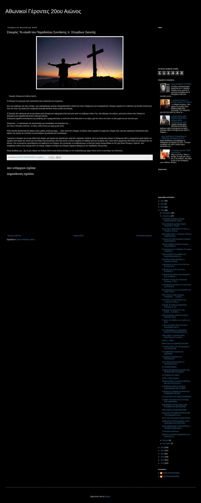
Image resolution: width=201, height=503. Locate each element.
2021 (163, 204)
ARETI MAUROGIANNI (171, 473)
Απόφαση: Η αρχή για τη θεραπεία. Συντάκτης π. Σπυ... (174, 280)
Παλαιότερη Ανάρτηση (144, 236)
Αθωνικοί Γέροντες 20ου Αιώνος (43, 11)
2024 (163, 201)
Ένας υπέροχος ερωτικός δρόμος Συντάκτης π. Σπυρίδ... (174, 225)
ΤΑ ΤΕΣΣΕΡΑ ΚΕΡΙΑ (169, 367)
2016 (163, 454)
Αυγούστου (167, 216)
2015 (163, 457)
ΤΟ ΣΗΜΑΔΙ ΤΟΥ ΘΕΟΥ (171, 375)
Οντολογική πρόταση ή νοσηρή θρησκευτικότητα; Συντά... (173, 220)
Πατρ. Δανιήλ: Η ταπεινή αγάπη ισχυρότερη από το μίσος (173, 336)
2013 (163, 463)
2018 (163, 447)
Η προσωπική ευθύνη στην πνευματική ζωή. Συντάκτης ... (176, 275)
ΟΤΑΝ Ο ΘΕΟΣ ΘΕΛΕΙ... (171, 378)
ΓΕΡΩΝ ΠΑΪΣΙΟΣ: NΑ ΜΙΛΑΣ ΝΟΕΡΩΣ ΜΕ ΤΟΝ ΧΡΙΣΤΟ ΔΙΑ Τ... (176, 382)
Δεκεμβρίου (167, 213)
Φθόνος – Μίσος (168, 340)
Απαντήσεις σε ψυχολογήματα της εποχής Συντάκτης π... (174, 301)
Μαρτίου (166, 440)
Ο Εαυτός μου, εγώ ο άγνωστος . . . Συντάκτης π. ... (174, 270)
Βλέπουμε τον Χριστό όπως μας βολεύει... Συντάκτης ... (173, 311)
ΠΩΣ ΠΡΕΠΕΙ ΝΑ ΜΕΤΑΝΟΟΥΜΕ (174, 410)
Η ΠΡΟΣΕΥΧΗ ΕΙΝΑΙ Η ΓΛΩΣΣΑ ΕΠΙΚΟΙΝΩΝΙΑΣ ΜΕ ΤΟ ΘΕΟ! (174, 387)
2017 (163, 451)
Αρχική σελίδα (79, 236)
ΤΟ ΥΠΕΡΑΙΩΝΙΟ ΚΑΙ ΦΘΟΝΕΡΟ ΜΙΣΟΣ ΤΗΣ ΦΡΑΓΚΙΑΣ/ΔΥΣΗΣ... (175, 331)
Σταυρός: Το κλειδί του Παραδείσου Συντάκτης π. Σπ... (174, 306)
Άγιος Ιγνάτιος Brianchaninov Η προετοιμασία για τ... (173, 363)
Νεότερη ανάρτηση (14, 236)
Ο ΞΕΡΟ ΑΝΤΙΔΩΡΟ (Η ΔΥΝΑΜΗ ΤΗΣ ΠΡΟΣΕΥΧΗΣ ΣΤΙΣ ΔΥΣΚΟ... (176, 371)
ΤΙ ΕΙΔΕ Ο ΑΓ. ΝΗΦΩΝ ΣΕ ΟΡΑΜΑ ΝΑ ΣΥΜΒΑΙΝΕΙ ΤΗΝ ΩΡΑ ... (175, 392)
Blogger (107, 497)
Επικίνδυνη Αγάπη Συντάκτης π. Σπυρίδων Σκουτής (173, 260)
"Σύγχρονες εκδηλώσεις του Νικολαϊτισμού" (172, 358)
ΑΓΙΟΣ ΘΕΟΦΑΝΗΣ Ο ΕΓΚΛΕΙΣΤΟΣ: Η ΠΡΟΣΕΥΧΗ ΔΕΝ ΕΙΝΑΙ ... (176, 427)
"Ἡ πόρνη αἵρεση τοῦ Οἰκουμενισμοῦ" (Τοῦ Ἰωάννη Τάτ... (175, 347)
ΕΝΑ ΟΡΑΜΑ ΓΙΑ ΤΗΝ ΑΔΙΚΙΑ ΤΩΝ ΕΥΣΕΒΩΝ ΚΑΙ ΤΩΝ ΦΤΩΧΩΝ (174, 406)
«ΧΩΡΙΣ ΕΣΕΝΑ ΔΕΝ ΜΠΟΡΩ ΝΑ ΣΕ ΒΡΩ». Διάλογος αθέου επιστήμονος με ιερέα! (179, 119)
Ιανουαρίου (167, 443)
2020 (163, 207)
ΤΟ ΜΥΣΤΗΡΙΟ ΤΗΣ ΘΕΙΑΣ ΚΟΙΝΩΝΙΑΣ (176, 397)
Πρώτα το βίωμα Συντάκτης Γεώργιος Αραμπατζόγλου (175, 245)
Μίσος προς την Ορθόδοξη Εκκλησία (175, 343)
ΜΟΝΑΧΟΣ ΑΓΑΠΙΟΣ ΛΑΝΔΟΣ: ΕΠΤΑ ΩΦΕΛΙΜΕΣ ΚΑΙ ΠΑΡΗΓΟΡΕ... (175, 422)
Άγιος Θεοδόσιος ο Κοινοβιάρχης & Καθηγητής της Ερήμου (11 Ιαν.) (173, 137)
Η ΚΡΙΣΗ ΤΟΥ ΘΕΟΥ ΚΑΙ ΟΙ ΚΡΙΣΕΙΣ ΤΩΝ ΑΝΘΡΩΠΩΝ (175, 401)
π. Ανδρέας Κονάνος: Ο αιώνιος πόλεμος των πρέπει (181, 101)
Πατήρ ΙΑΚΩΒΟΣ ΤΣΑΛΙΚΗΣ (181, 84)
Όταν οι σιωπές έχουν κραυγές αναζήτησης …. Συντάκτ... (173, 296)
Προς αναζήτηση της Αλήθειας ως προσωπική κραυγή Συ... (174, 255)
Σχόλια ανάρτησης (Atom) (25, 239)
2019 (163, 210)
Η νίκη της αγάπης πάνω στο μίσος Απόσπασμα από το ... (174, 326)
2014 (163, 460)
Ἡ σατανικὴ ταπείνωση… (171, 431)
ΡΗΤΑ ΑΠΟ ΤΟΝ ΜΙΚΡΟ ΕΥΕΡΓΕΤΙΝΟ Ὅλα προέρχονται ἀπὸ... (176, 414)
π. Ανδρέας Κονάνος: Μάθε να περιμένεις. (181, 151)
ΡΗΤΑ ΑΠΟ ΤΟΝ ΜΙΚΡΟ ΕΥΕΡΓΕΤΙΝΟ (176, 418)
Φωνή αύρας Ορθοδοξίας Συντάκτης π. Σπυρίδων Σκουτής (176, 230)
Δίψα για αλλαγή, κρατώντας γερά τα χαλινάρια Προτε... (175, 316)
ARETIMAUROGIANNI (171, 476)
